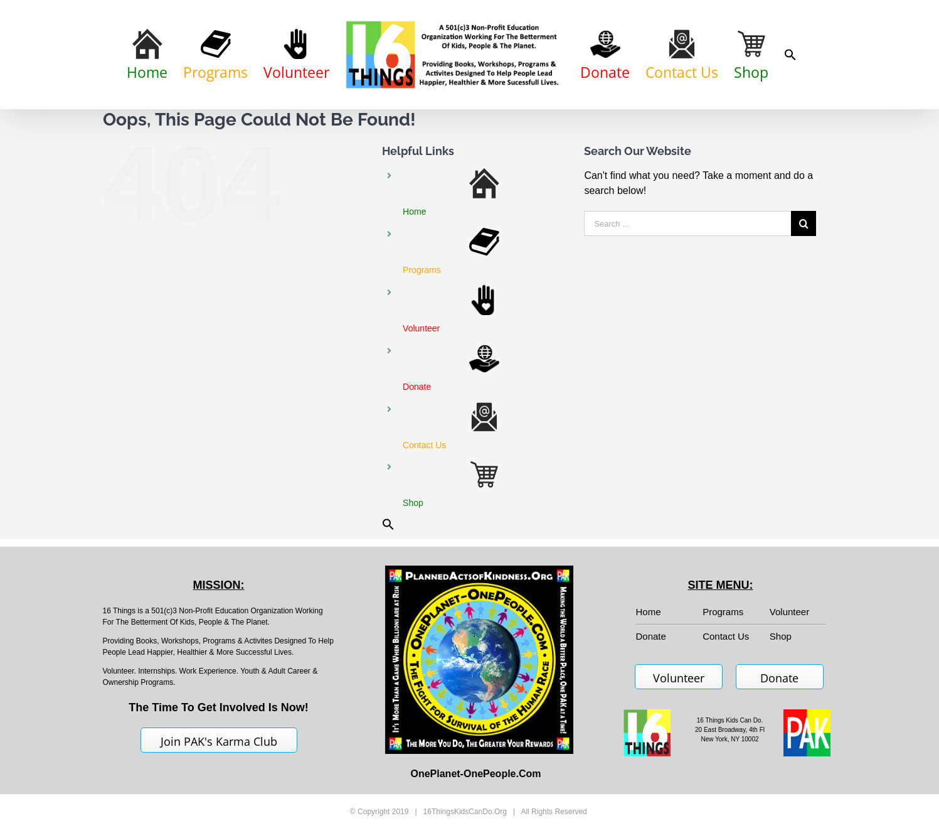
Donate (779, 677)
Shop (781, 636)
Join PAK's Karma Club (219, 741)
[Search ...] (687, 223)
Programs (723, 611)
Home (648, 611)
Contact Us (726, 636)
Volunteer (789, 611)
